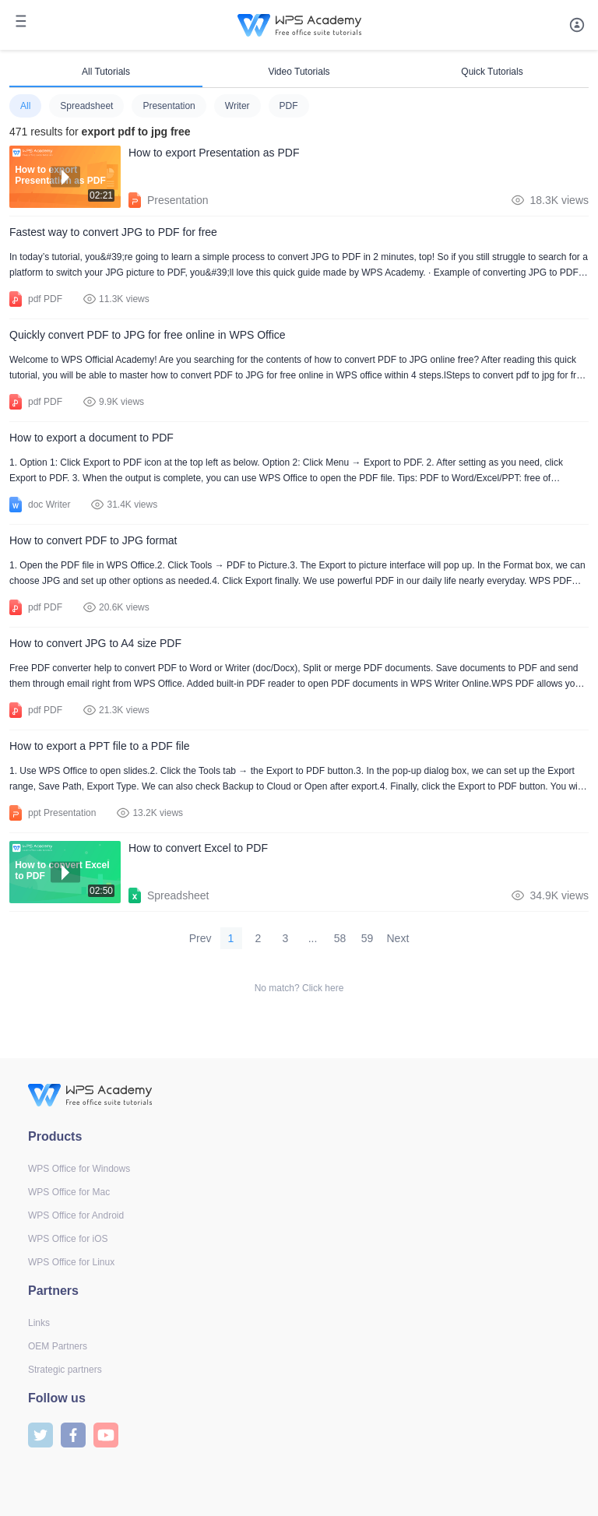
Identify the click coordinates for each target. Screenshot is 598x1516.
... (313, 938)
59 (367, 938)
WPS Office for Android (76, 1215)
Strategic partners (65, 1369)
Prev (200, 938)
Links (39, 1322)
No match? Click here (299, 988)
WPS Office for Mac (69, 1192)
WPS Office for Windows (79, 1168)
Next (398, 938)
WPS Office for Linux (71, 1262)
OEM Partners (57, 1346)
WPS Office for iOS (67, 1238)
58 (340, 938)
